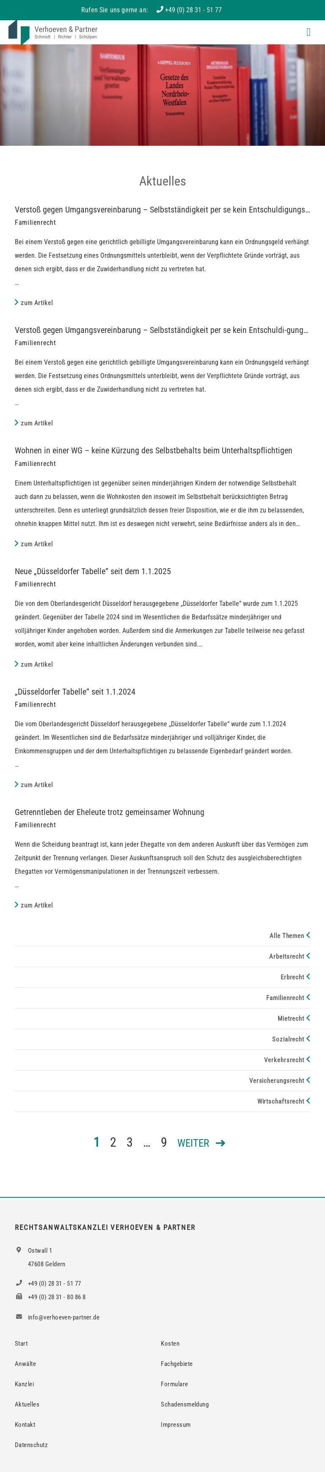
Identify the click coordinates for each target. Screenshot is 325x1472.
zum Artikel (37, 303)
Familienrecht (285, 998)
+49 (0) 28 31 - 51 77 (193, 10)
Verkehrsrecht (284, 1060)
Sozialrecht (288, 1039)
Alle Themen (287, 936)
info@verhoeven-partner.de (57, 1317)
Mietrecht (291, 1018)
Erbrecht (292, 977)
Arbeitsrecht (286, 956)
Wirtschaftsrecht (280, 1101)
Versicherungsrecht (276, 1081)
